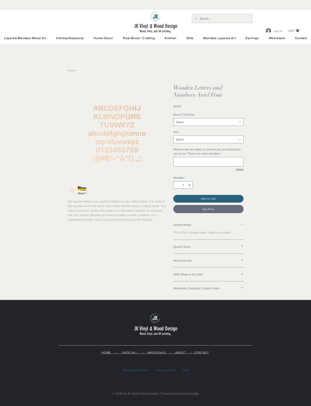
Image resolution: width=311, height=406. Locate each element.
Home (71, 70)
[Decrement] (176, 184)
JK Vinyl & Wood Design (155, 26)
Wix (196, 393)
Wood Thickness (184, 114)
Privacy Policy (165, 370)
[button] (70, 38)
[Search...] (222, 18)
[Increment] (189, 184)
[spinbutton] (183, 184)
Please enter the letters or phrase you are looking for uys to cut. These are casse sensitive (207, 151)
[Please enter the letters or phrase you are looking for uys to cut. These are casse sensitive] (208, 162)
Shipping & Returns (135, 370)
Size (176, 132)
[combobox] (208, 122)
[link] (293, 30)
